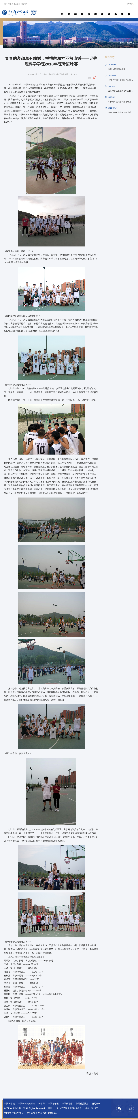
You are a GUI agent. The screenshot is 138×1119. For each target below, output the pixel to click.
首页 (62, 11)
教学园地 (75, 11)
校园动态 (102, 11)
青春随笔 (116, 11)
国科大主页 (8, 4)
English (17, 4)
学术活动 (109, 11)
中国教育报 (67, 1103)
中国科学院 (9, 1103)
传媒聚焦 (122, 11)
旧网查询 (96, 1103)
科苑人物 (95, 11)
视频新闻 (129, 11)
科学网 (41, 1103)
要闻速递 (69, 11)
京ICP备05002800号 (14, 1113)
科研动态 (82, 11)
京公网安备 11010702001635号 (42, 1113)
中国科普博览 (82, 1103)
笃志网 (24, 4)
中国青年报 (53, 1103)
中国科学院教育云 (26, 1103)
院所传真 (89, 11)
